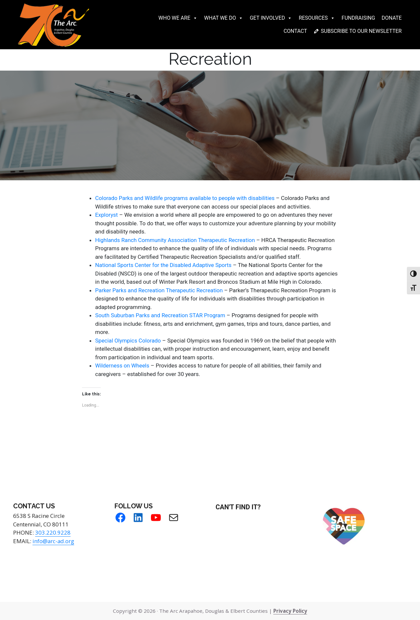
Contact (295, 31)
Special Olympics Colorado (128, 340)
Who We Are (178, 18)
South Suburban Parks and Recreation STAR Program (160, 315)
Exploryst (106, 214)
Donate (392, 18)
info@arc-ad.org (53, 541)
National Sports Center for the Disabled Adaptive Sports (164, 265)
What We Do (223, 18)
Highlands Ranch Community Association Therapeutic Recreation (176, 240)
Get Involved (271, 18)
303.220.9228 (53, 532)
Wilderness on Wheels (122, 365)
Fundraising (358, 18)
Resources (317, 18)
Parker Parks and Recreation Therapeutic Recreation (159, 290)
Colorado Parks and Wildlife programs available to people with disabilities (185, 198)
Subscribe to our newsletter (361, 31)
